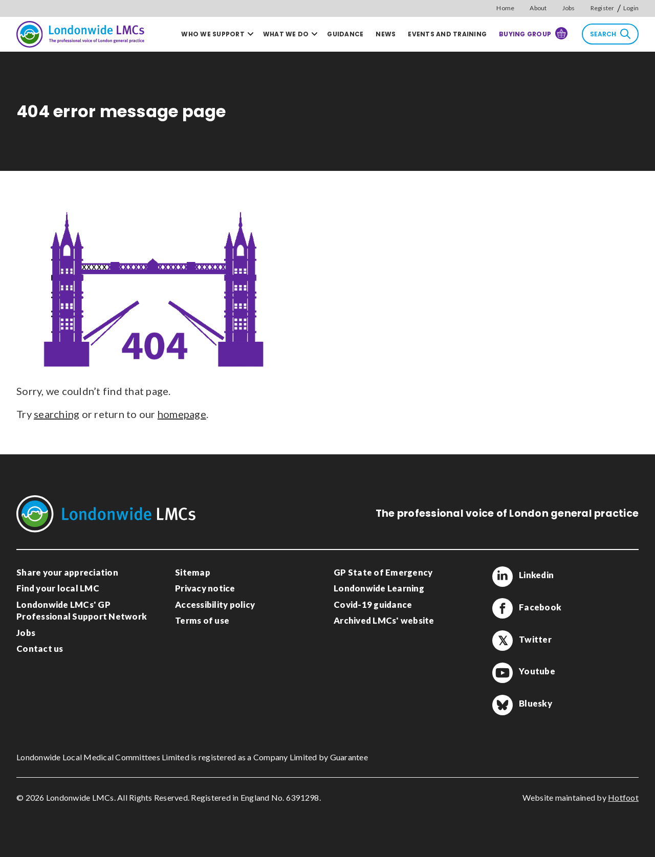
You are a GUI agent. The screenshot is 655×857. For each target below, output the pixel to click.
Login (631, 8)
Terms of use (202, 620)
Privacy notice (205, 588)
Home (505, 8)
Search (610, 34)
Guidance (345, 34)
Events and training (447, 34)
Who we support (213, 34)
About (538, 8)
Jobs (568, 8)
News (386, 34)
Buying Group (533, 33)
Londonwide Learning (379, 588)
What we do (286, 34)
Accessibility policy (215, 604)
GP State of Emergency (383, 572)
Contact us (39, 648)
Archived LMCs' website (384, 620)
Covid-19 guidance (373, 604)
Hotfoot (623, 797)
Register (603, 8)
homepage (182, 414)
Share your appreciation (67, 572)
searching (56, 414)
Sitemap (192, 572)
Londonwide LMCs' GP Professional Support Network (81, 610)
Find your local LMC (57, 588)
